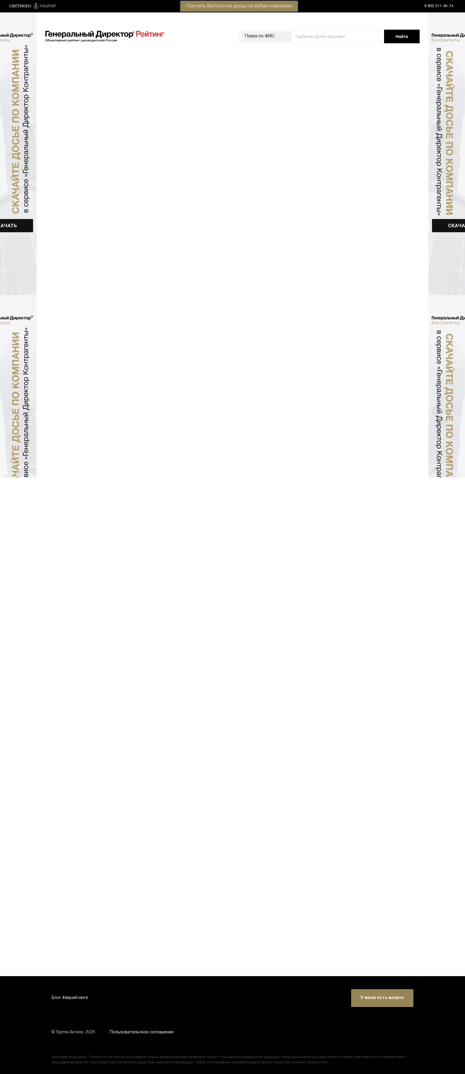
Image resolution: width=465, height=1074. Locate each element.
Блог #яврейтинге (70, 998)
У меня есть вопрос (382, 998)
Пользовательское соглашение (142, 1032)
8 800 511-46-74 (438, 6)
